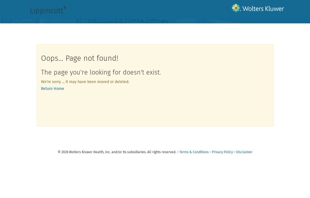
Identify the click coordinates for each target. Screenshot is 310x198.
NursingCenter (92, 10)
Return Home (52, 88)
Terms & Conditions (194, 152)
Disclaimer (244, 152)
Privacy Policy (222, 152)
